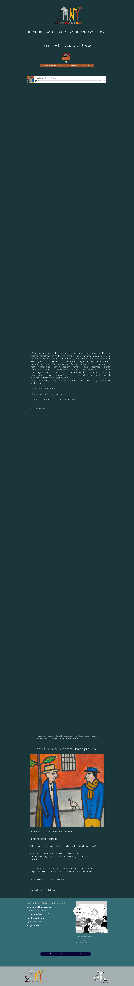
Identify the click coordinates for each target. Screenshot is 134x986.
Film (28, 918)
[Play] (36, 81)
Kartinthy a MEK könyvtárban (39, 907)
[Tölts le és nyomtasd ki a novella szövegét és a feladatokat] (67, 65)
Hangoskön (32, 925)
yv (38, 925)
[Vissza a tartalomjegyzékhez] (65, 954)
